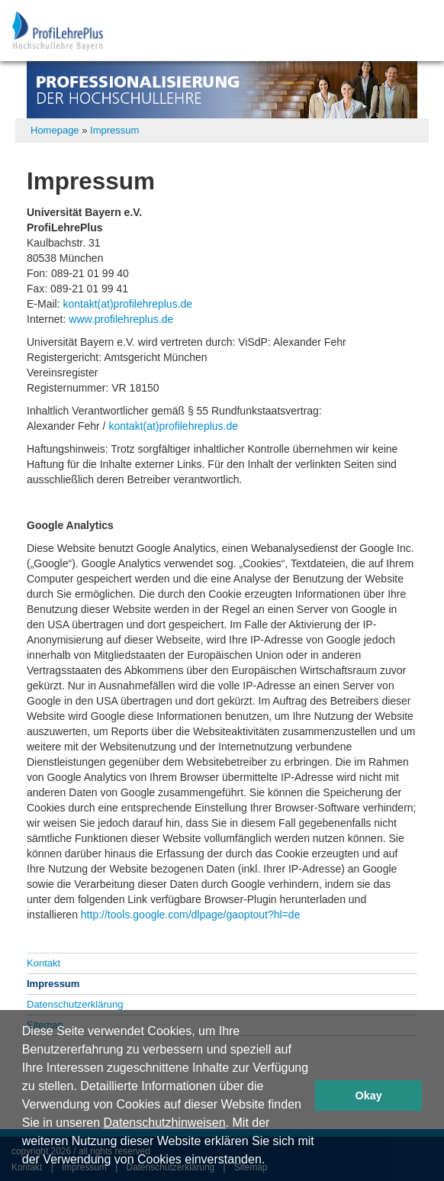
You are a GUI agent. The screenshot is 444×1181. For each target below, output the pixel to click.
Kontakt (43, 963)
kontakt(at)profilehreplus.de (127, 304)
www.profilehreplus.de (121, 319)
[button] (271, 1161)
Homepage (55, 130)
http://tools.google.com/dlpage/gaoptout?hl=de (191, 914)
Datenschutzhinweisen (165, 1122)
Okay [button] (369, 1095)
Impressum (114, 130)
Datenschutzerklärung (75, 1004)
